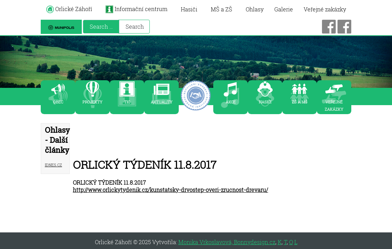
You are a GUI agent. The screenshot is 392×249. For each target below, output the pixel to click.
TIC (127, 101)
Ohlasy (255, 9)
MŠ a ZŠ (221, 9)
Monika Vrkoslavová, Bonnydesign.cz (226, 242)
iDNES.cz (53, 164)
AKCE (231, 101)
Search (135, 26)
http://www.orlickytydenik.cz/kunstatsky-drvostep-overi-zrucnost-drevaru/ (170, 189)
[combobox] (101, 27)
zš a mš (299, 101)
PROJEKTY (92, 101)
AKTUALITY (162, 101)
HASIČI (265, 101)
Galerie (283, 9)
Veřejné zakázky (325, 9)
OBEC (58, 101)
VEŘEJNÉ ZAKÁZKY (334, 105)
